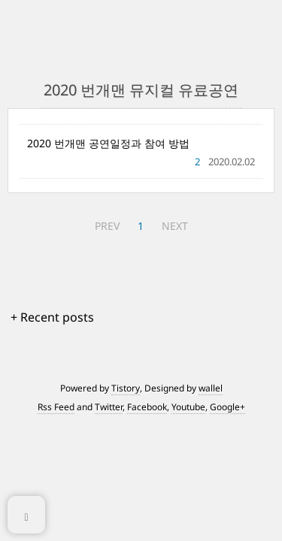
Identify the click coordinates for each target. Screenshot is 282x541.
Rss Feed (56, 406)
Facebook (147, 406)
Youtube (188, 406)
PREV (107, 226)
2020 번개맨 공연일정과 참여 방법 (108, 143)
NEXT (175, 226)
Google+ (227, 406)
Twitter (109, 406)
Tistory (125, 388)
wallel (211, 388)
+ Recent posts (52, 317)
